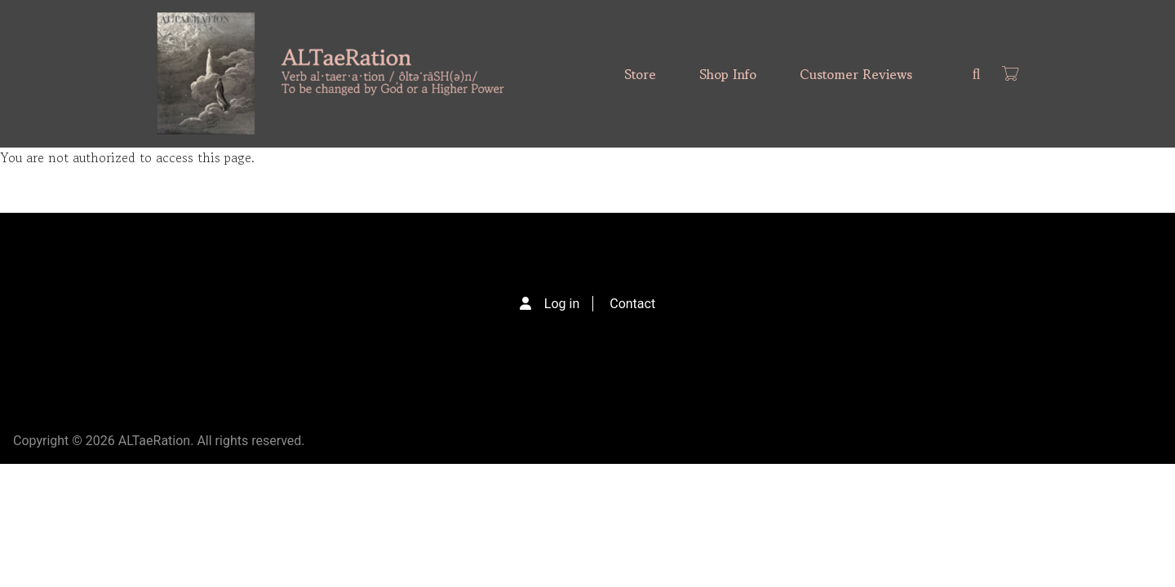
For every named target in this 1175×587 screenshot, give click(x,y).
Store (640, 74)
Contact (632, 303)
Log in (561, 303)
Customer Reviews (856, 74)
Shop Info (727, 74)
